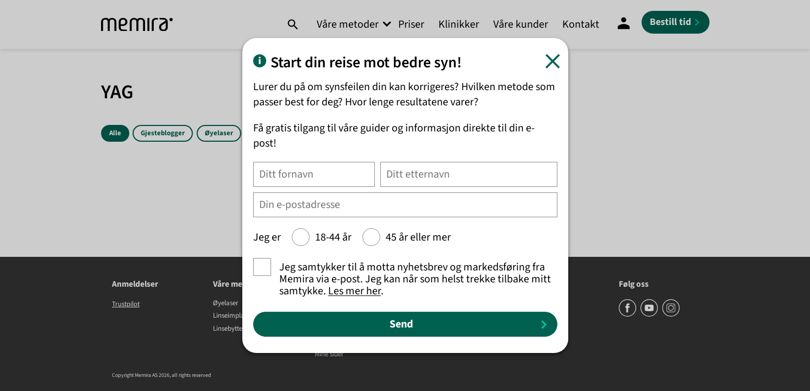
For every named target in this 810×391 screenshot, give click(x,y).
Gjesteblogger (163, 133)
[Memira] (137, 24)
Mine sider (329, 354)
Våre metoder (348, 24)
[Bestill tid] (675, 22)
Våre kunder (520, 24)
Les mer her (354, 291)
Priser (411, 24)
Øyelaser (219, 133)
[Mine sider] (624, 24)
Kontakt (580, 24)
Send (401, 324)
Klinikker (458, 24)
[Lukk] (552, 61)
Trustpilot (126, 304)
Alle (115, 133)
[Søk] (292, 24)
